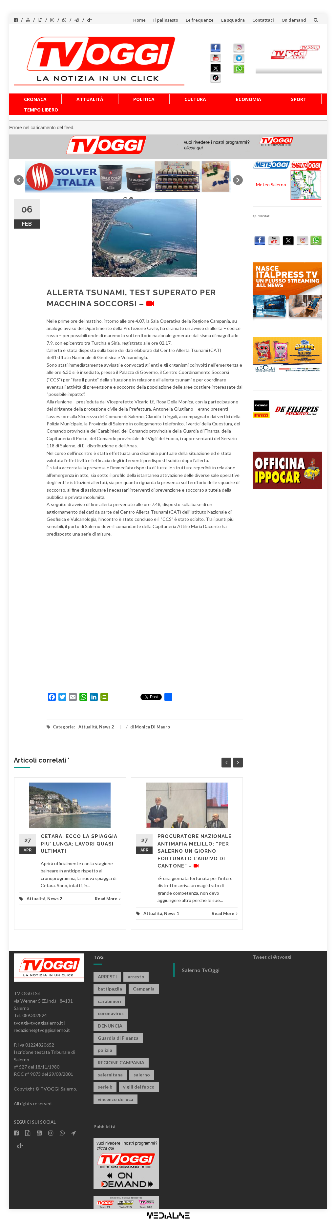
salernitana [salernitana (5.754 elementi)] (110, 1074)
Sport (298, 99)
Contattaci (263, 20)
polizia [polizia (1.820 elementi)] (105, 1050)
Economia (248, 99)
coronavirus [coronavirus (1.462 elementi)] (111, 1013)
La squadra (233, 20)
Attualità (89, 99)
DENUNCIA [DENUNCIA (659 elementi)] (110, 1026)
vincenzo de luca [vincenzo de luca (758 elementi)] (115, 1099)
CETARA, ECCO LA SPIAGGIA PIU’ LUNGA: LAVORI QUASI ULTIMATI (79, 843)
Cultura (195, 99)
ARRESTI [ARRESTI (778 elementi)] (107, 976)
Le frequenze (200, 20)
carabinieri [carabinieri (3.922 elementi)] (109, 1001)
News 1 (171, 913)
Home (139, 20)
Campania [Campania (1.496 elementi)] (144, 988)
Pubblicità (105, 1126)
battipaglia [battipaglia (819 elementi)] (110, 988)
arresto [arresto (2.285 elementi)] (136, 976)
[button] (19, 180)
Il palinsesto (165, 20)
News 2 (106, 726)
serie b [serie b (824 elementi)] (105, 1087)
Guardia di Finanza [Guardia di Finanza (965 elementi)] (118, 1038)
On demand (294, 20)
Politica (144, 99)
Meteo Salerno (271, 184)
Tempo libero (41, 110)
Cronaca (35, 99)
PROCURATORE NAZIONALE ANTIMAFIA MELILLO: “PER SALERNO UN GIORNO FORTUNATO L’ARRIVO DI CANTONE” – (195, 851)
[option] (128, 177)
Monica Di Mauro (152, 726)
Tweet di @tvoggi (272, 957)
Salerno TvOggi (201, 970)
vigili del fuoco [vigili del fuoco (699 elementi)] (139, 1087)
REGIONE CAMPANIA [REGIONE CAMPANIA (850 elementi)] (121, 1062)
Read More (108, 898)
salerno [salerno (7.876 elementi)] (142, 1074)
